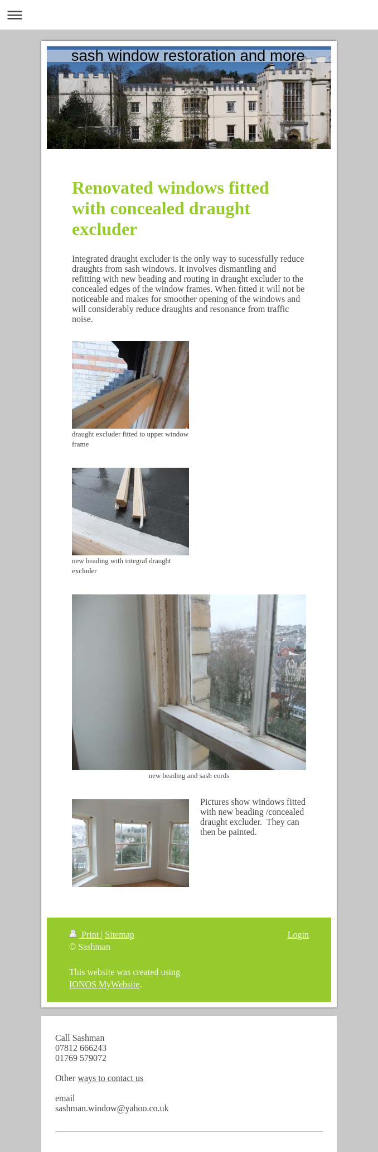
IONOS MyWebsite (104, 984)
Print (85, 934)
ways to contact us (110, 1078)
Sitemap (119, 934)
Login (298, 934)
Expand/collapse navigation (189, 15)
